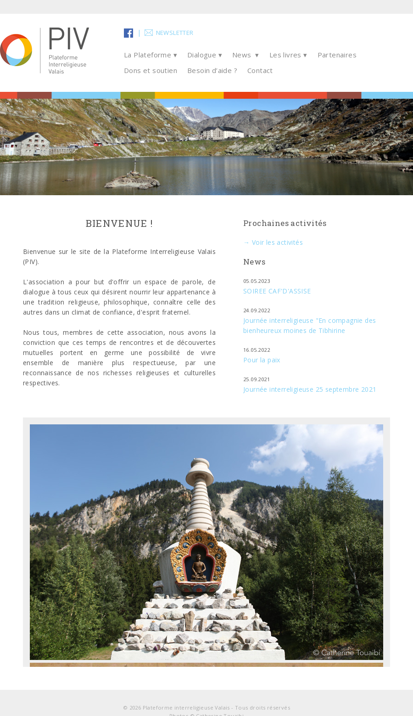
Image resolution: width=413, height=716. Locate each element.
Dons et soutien (150, 70)
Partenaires (337, 54)
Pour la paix (261, 359)
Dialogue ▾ (204, 54)
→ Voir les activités (273, 242)
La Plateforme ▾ (150, 54)
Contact (260, 70)
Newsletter (175, 32)
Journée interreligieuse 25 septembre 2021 (309, 389)
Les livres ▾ (288, 54)
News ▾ (245, 54)
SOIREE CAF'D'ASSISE (277, 291)
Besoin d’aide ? (212, 70)
